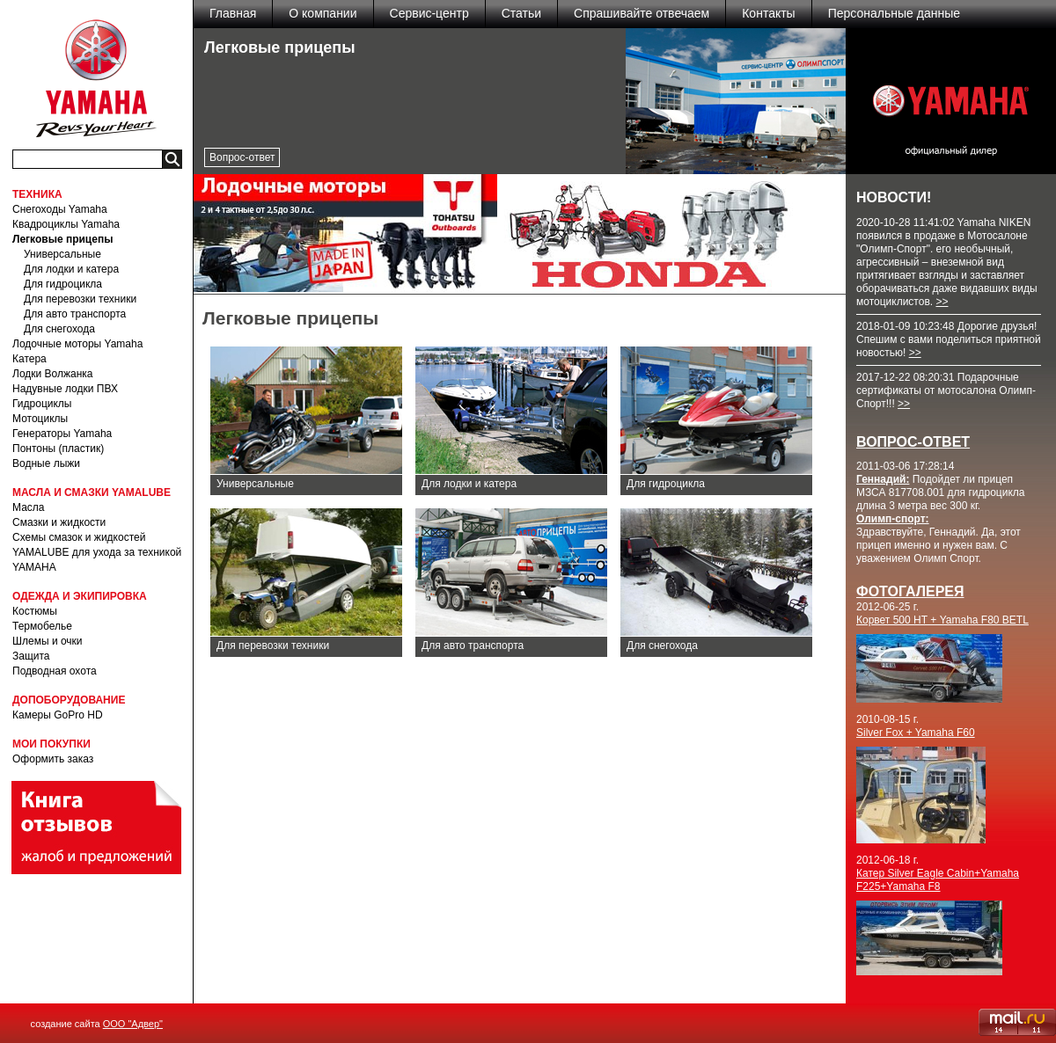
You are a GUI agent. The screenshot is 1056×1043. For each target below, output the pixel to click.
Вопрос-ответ (242, 157)
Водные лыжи (46, 463)
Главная (232, 13)
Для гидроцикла (63, 284)
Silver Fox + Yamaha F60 (915, 732)
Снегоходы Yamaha (59, 209)
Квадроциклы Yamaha (66, 224)
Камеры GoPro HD (57, 715)
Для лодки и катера (71, 269)
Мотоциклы (40, 418)
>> (941, 301)
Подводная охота (54, 671)
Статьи (521, 13)
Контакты (768, 13)
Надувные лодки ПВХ (65, 389)
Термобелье (42, 626)
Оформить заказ (52, 759)
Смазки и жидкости (59, 522)
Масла (28, 507)
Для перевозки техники (80, 299)
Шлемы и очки (47, 641)
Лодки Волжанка (52, 374)
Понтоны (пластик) (58, 448)
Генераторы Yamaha (62, 433)
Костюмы (34, 611)
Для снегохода (59, 329)
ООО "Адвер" (133, 1023)
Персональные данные (894, 13)
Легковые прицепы (62, 239)
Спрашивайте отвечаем (641, 13)
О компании (322, 13)
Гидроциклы (41, 404)
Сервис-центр (429, 13)
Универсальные (62, 254)
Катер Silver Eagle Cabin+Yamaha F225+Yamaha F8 (937, 880)
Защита (31, 656)
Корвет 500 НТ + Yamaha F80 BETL (942, 620)
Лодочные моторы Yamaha (77, 344)
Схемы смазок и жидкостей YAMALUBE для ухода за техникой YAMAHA (96, 552)
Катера (29, 359)
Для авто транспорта (75, 314)
